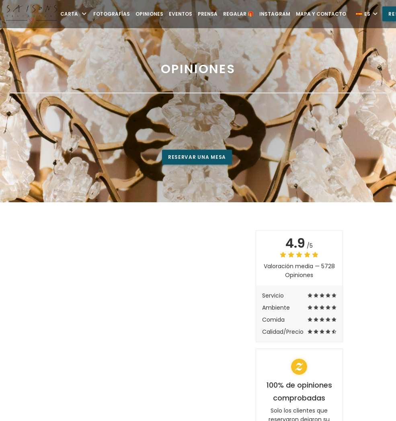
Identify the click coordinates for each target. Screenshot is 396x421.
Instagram (274, 13)
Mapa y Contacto (321, 13)
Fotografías (111, 13)
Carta (74, 13)
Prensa (207, 13)
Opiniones (149, 13)
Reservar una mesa (197, 157)
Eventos (180, 13)
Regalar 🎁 (238, 13)
